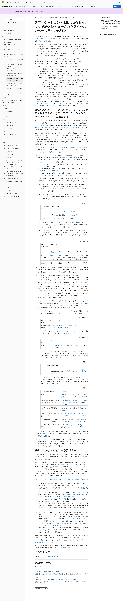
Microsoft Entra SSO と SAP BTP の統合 (54, 189)
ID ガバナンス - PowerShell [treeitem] (11, 178)
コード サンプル (54, 291)
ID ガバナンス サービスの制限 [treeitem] (11, 148)
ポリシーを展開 (43, 41)
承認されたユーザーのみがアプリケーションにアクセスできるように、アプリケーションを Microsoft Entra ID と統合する (110, 22)
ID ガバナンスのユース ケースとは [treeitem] (12, 39)
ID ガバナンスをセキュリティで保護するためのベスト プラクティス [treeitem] (13, 161)
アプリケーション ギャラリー (66, 157)
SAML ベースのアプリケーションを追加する (63, 218)
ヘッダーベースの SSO (76, 262)
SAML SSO (74, 251)
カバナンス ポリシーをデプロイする (47, 556)
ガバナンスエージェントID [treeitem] (11, 33)
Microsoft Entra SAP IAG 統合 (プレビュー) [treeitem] (13, 50)
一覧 (85, 147)
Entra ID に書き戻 (78, 519)
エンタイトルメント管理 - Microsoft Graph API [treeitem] (13, 187)
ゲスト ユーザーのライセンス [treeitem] (11, 154)
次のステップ (104, 28)
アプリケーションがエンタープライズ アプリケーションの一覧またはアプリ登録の (60, 147)
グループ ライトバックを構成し (77, 370)
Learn (36, 17)
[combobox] (12, 19)
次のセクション (43, 459)
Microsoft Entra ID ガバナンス (66, 17)
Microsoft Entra (53, 17)
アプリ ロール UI (80, 284)
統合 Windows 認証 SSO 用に (78, 255)
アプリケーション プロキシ (57, 251)
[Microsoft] (3, 2)
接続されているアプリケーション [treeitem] (14, 89)
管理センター (117, 6)
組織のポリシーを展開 (58, 548)
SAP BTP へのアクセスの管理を (59, 272)
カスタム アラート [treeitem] (8, 190)
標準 (55, 46)
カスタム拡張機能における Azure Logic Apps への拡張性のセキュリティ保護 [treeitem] (13, 166)
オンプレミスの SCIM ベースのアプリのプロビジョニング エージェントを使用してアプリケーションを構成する (74, 396)
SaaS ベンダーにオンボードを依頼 (64, 175)
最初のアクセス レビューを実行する (109, 26)
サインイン (118, 2)
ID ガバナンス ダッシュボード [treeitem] (11, 145)
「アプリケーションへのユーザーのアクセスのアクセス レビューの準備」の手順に (60, 479)
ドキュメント (43, 17)
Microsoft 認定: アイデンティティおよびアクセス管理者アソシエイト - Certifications (55, 579)
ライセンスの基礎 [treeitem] (8, 151)
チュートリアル (43, 164)
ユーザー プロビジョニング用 (62, 345)
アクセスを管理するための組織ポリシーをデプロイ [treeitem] (14, 84)
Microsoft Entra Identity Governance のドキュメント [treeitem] (12, 24)
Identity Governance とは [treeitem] (10, 30)
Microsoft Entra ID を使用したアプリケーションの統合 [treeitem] (15, 79)
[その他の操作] (87, 17)
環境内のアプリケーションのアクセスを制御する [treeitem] (14, 70)
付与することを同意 (43, 436)
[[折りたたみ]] (22, 16)
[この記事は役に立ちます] (118, 34)
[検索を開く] (113, 2)
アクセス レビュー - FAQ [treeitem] (10, 193)
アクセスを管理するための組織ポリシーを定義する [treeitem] (14, 74)
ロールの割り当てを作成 (80, 488)
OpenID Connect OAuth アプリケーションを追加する (65, 211)
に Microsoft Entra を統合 (58, 227)
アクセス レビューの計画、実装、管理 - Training (47, 571)
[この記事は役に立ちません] (120, 34)
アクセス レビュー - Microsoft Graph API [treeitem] (13, 182)
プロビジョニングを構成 (81, 303)
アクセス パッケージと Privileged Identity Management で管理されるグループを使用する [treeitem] (13, 173)
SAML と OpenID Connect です (43, 127)
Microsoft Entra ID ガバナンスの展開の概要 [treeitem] (13, 46)
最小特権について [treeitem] (8, 42)
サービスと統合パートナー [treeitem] (11, 157)
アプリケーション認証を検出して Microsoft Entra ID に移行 (69, 127)
